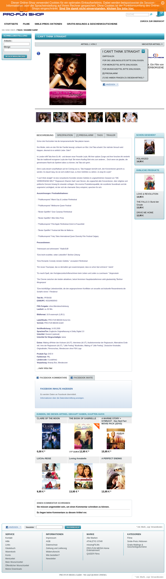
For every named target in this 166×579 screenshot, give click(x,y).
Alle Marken (92, 538)
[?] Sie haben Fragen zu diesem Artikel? (123, 78)
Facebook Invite (83, 378)
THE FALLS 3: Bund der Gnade (148, 205)
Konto (8, 555)
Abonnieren (73, 527)
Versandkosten (157, 577)
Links (7, 545)
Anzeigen (110, 84)
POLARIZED (142, 160)
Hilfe (7, 541)
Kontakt (8, 538)
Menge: (7, 47)
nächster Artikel (151, 44)
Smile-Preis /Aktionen (48, 24)
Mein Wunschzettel (14, 562)
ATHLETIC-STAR (95, 541)
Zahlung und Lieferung (56, 548)
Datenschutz (52, 545)
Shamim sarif (31, 30)
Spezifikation (65, 135)
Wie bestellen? (53, 555)
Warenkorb (10, 552)
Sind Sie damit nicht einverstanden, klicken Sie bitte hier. (96, 8)
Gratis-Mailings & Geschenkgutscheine (92, 24)
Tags (19, 30)
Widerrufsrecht (52, 552)
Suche (130, 14)
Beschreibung (45, 135)
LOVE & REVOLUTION (147, 195)
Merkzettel (10, 558)
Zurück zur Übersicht (152, 21)
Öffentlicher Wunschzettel (17, 565)
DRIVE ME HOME (145, 214)
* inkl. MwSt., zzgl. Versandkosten (149, 527)
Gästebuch (10, 548)
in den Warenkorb (15, 56)
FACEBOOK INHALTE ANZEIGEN (56, 389)
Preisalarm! (110, 73)
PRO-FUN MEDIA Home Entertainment (98, 549)
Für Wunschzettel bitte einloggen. (122, 69)
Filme (26, 24)
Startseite (11, 24)
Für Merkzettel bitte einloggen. (120, 65)
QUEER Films (93, 554)
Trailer (110, 135)
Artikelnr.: (8, 41)
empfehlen (108, 56)
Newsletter (30, 527)
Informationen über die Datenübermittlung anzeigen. (62, 398)
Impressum (51, 538)
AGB (48, 541)
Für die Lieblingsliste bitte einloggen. (123, 60)
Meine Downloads (13, 569)
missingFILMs (93, 545)
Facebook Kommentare (53, 378)
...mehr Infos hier (44, 368)
